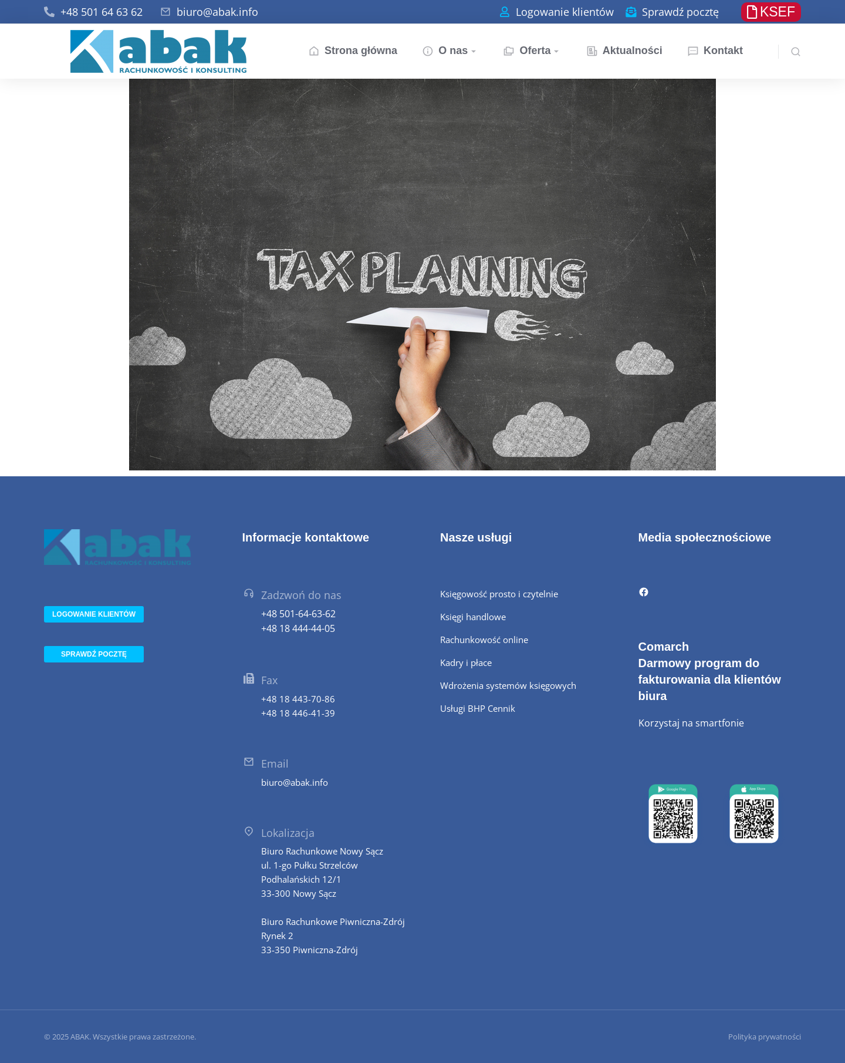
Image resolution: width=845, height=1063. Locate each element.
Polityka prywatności (764, 1036)
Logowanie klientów (565, 12)
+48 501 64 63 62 (101, 12)
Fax (269, 680)
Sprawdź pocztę (680, 12)
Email (275, 763)
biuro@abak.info (217, 12)
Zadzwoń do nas (301, 595)
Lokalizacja (288, 833)
